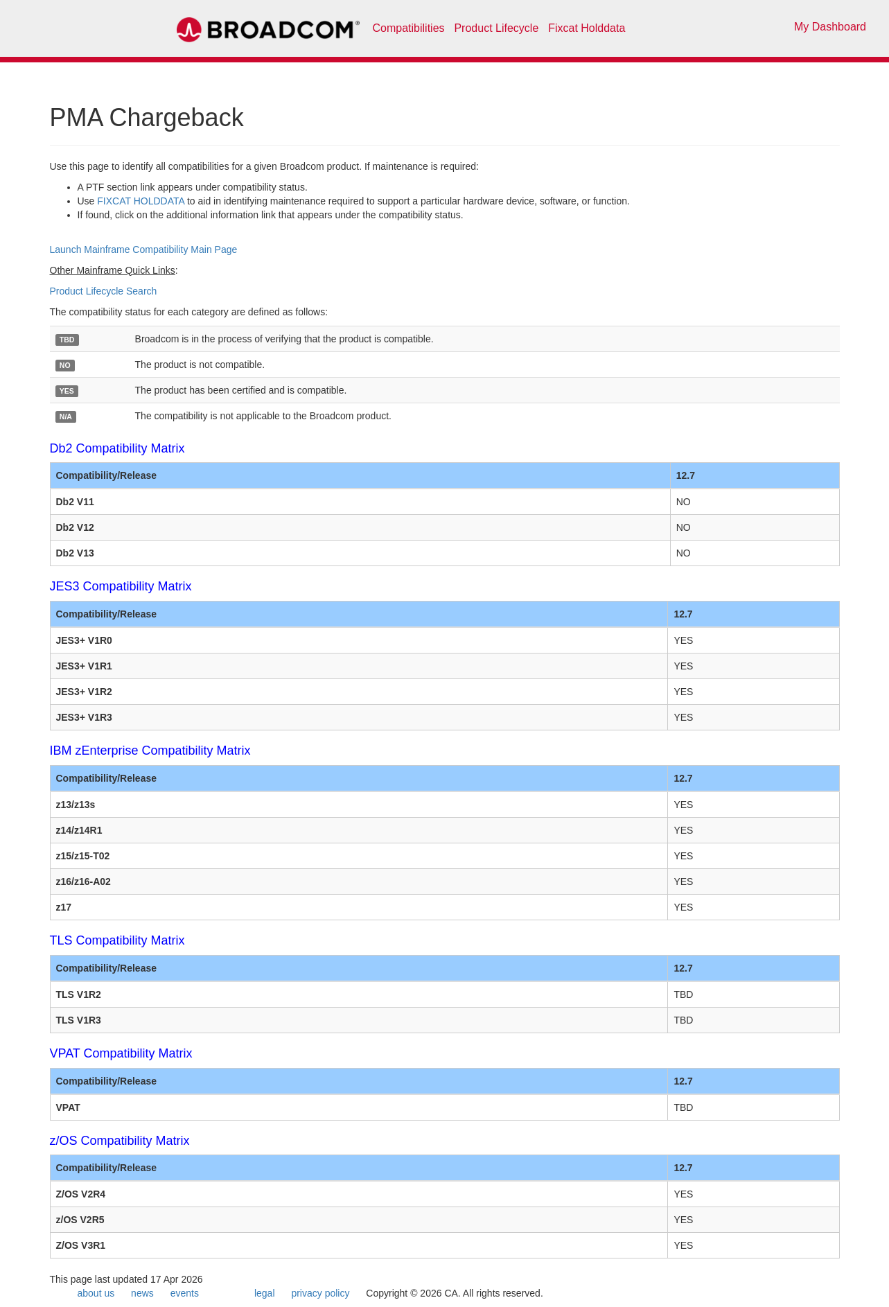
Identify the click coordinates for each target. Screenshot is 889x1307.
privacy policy (320, 1293)
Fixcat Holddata (586, 28)
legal (264, 1293)
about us (96, 1293)
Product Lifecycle (496, 28)
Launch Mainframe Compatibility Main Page (144, 249)
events (184, 1293)
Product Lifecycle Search (103, 291)
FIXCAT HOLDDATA (140, 201)
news (142, 1293)
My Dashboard (830, 27)
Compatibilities (409, 28)
